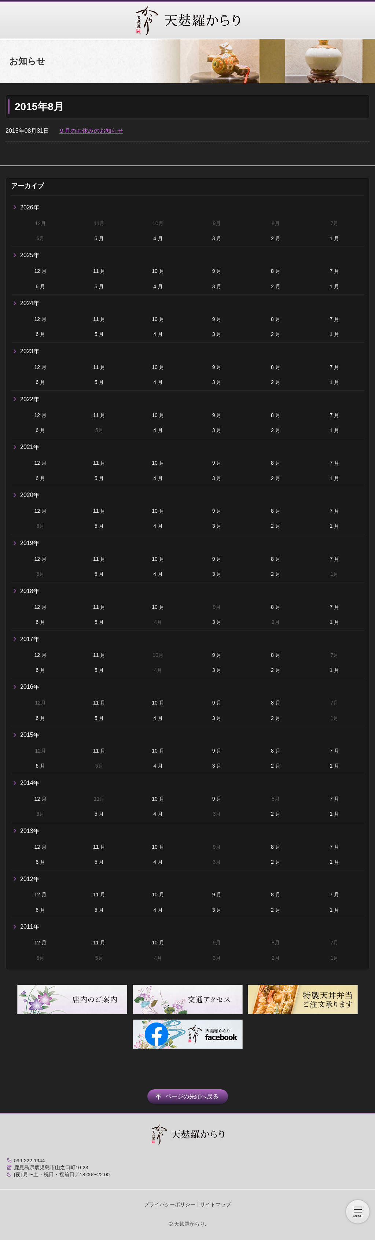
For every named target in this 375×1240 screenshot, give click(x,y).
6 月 (40, 286)
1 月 (334, 238)
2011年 (29, 926)
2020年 (29, 495)
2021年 (29, 447)
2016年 (29, 687)
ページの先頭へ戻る (192, 1096)
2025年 (29, 255)
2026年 (29, 207)
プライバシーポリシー (169, 1204)
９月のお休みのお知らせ (91, 131)
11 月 (99, 271)
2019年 (29, 543)
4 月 (158, 238)
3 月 (217, 238)
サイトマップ (215, 1204)
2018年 (29, 591)
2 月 (275, 238)
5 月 (99, 238)
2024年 (29, 303)
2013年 (29, 831)
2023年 (29, 351)
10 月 (158, 271)
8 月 (275, 271)
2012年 (29, 879)
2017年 (29, 639)
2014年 (29, 783)
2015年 (29, 735)
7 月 (334, 271)
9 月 (217, 271)
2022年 (29, 399)
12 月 (40, 271)
